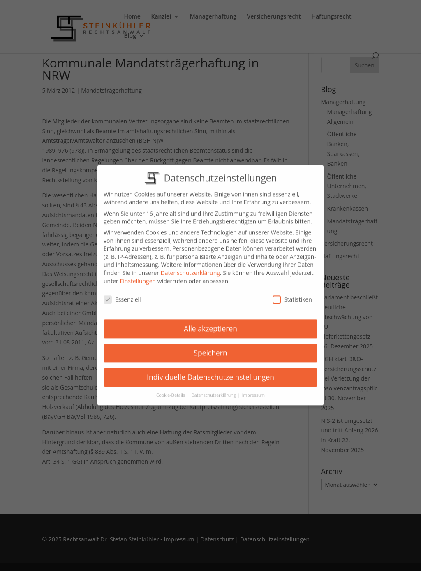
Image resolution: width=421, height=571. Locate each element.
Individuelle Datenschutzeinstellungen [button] (210, 371)
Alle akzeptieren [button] (210, 323)
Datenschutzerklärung (190, 267)
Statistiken (292, 294)
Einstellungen (138, 275)
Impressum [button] (253, 389)
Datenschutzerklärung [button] (214, 389)
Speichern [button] (210, 347)
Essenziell (122, 294)
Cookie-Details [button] (171, 389)
